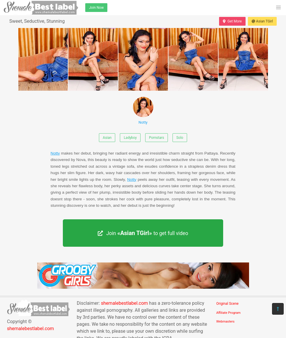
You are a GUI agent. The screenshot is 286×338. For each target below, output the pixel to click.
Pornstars (156, 138)
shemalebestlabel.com (30, 328)
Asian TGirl (262, 21)
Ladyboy (130, 138)
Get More (232, 21)
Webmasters (225, 321)
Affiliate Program (228, 313)
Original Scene (227, 304)
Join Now (96, 8)
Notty (143, 111)
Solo (179, 138)
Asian (107, 138)
